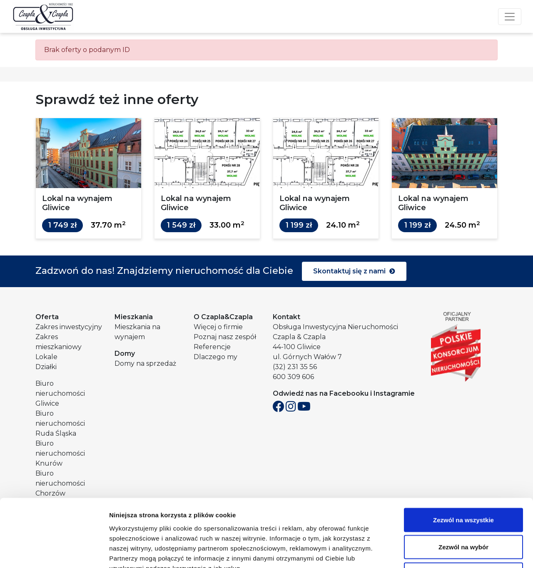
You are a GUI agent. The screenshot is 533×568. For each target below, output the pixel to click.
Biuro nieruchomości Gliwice (60, 393)
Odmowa (463, 513)
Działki (46, 367)
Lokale (46, 357)
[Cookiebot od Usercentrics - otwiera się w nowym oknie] (53, 552)
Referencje (212, 347)
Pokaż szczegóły (444, 551)
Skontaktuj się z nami (354, 271)
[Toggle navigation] (509, 16)
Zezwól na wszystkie (463, 458)
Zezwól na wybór (463, 486)
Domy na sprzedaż (145, 363)
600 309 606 (293, 377)
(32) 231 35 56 (295, 367)
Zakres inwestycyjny (68, 327)
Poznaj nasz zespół (225, 337)
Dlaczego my (215, 357)
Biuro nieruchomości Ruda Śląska (60, 423)
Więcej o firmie (218, 327)
